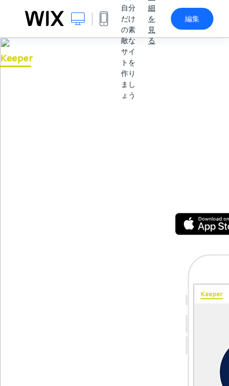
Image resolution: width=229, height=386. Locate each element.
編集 (192, 18)
